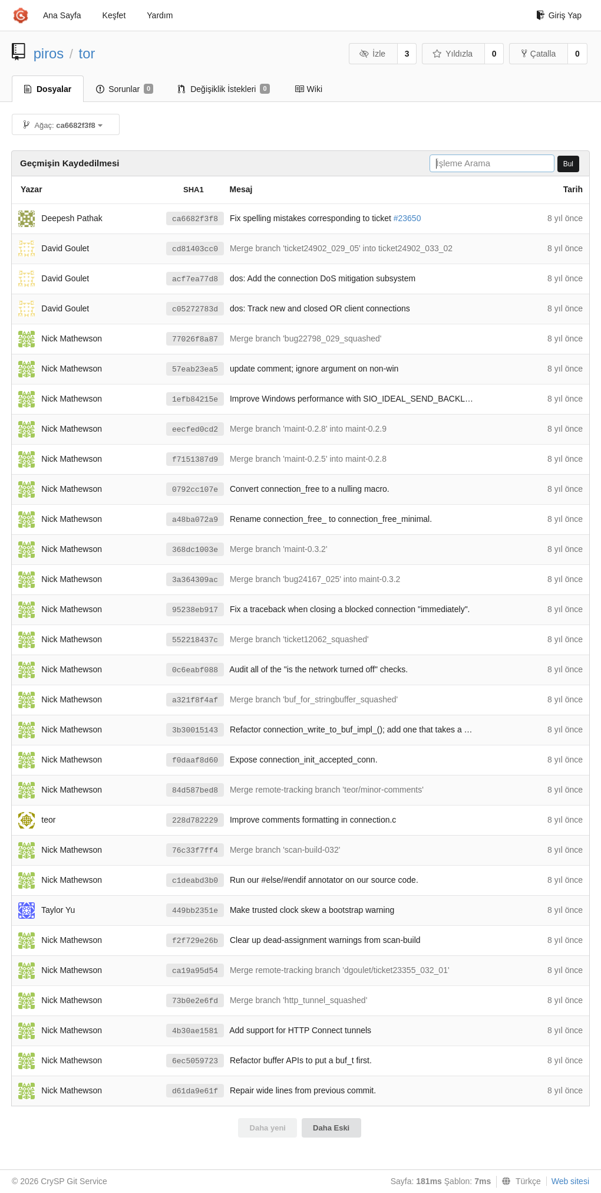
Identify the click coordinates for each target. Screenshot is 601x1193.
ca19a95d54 (195, 971)
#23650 (407, 218)
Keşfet (114, 15)
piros (49, 53)
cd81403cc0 (195, 249)
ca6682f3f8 (195, 219)
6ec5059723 (195, 1061)
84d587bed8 (195, 790)
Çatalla (538, 53)
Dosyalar (47, 89)
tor (87, 53)
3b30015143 (195, 730)
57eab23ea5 (195, 369)
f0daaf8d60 (195, 760)
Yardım (160, 15)
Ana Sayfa (62, 15)
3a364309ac (195, 580)
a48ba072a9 (195, 519)
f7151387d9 (195, 459)
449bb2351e (195, 910)
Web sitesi (570, 1181)
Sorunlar (124, 89)
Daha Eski (331, 1127)
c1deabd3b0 (195, 880)
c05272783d (195, 309)
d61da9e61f (195, 1091)
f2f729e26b (195, 940)
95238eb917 (195, 610)
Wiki (308, 89)
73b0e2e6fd (195, 1001)
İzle (372, 53)
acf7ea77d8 (195, 279)
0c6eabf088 (195, 670)
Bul (568, 164)
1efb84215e (195, 399)
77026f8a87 (195, 339)
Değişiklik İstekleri (223, 89)
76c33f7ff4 (195, 850)
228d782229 (195, 820)
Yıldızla (452, 53)
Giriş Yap (559, 15)
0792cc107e (195, 489)
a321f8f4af (195, 700)
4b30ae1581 (195, 1031)
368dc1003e (195, 549)
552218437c (195, 640)
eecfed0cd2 (195, 429)
